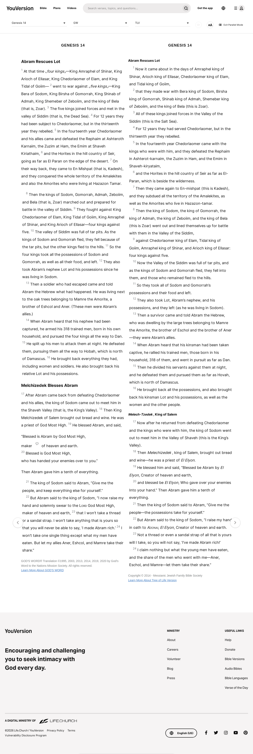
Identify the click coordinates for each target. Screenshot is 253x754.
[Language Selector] (223, 8)
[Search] (132, 8)
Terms (71, 730)
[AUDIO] (198, 25)
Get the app (205, 8)
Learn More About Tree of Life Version (152, 580)
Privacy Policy (55, 730)
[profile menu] (238, 8)
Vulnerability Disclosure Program (25, 735)
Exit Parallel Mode (231, 24)
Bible (43, 8)
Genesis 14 (39, 23)
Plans (56, 8)
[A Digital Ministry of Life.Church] (126, 719)
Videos (71, 8)
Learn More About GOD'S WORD (42, 570)
